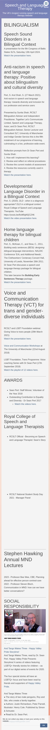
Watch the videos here (25, 404)
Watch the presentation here (17, 55)
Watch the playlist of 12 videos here (21, 370)
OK (43, 725)
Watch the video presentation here (20, 218)
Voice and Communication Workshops (22, 346)
